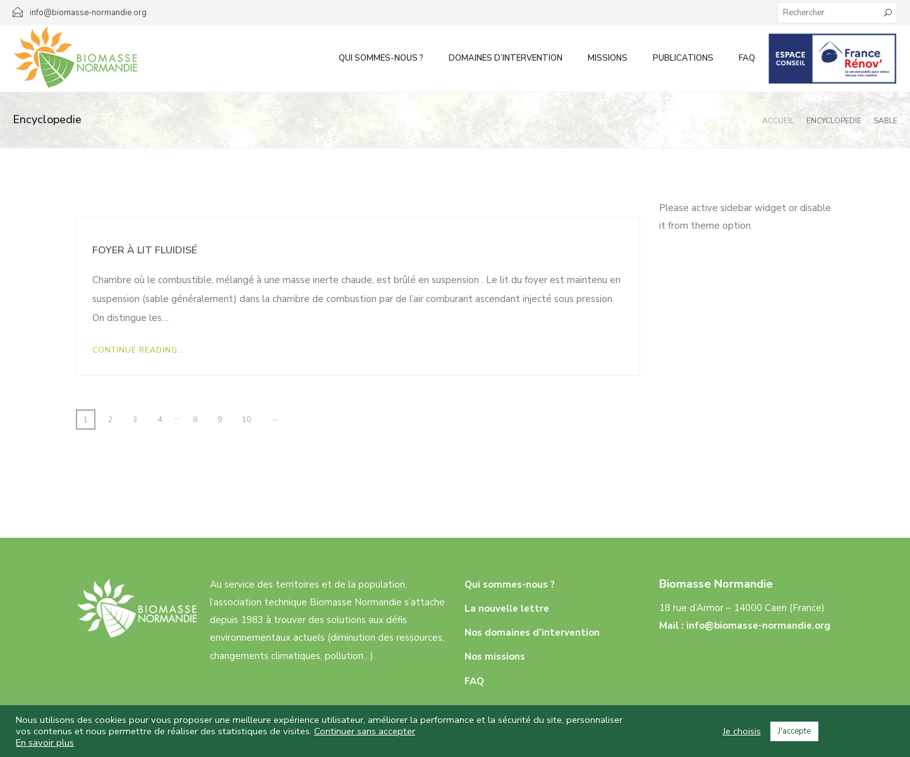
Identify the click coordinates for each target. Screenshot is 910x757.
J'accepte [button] (794, 731)
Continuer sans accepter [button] (364, 731)
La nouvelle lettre (506, 608)
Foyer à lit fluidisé (144, 250)
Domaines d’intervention (505, 58)
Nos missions (494, 656)
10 (246, 420)
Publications (683, 58)
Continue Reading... (138, 350)
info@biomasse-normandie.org (758, 625)
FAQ (747, 58)
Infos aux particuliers (832, 58)
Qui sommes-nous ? (381, 58)
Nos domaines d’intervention (532, 632)
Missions (608, 58)
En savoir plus (45, 742)
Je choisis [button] (742, 731)
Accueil (778, 121)
